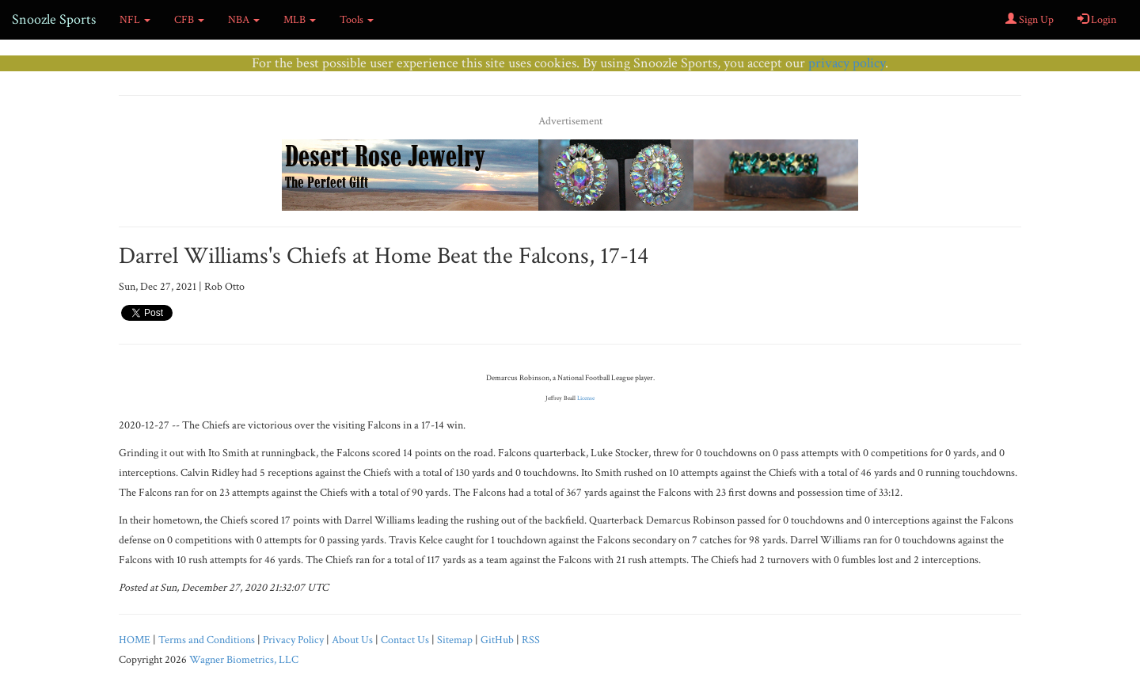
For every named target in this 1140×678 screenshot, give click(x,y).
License (586, 398)
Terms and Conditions (206, 640)
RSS (531, 640)
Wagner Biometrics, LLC (243, 660)
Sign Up (1029, 20)
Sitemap (455, 640)
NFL (135, 20)
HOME (134, 640)
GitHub (497, 640)
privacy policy (846, 63)
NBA (244, 20)
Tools (357, 20)
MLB (299, 20)
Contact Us (405, 640)
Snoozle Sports (54, 19)
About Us (352, 640)
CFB (189, 20)
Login (1096, 20)
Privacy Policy (293, 640)
